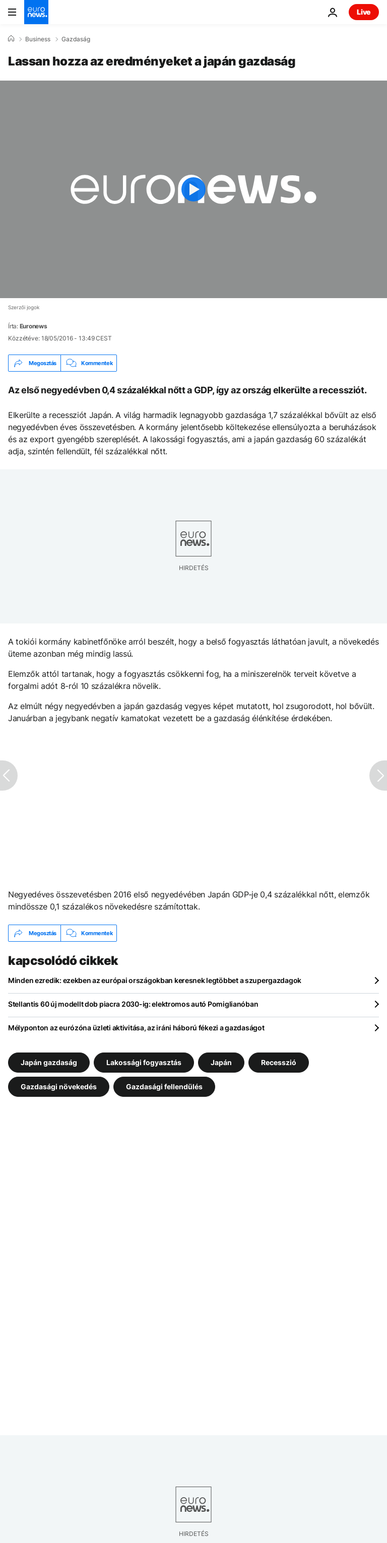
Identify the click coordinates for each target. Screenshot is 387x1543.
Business (37, 39)
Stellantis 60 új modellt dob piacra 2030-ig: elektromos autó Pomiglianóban (133, 1004)
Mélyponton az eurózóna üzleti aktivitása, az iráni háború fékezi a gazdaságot (136, 1027)
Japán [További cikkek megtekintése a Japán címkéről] (221, 1062)
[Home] (11, 38)
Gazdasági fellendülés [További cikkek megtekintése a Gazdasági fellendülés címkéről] (164, 1086)
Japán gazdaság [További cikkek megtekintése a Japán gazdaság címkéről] (49, 1062)
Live (364, 12)
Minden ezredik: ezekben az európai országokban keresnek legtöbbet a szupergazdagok (154, 980)
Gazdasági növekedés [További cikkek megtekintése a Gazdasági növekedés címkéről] (59, 1086)
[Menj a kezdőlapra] (36, 12)
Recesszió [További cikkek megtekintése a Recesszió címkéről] (278, 1062)
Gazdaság (75, 39)
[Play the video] (193, 189)
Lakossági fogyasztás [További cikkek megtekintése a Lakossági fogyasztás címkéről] (143, 1062)
